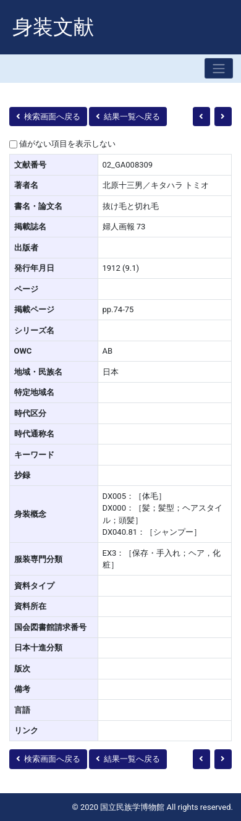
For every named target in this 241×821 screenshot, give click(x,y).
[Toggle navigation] (219, 68)
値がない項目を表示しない (67, 143)
